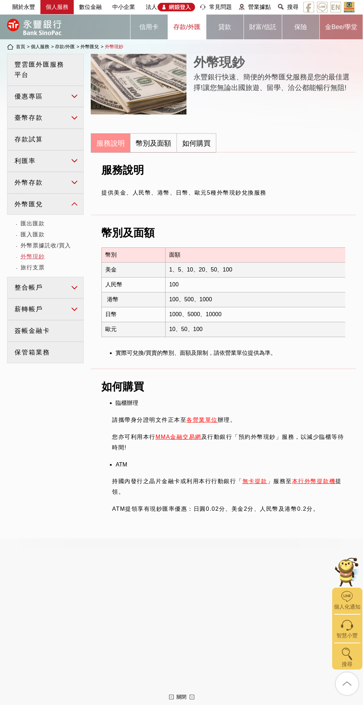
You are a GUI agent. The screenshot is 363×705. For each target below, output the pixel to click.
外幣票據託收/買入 (46, 245)
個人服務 (57, 7)
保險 (300, 26)
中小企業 (123, 7)
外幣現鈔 (114, 46)
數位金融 (90, 7)
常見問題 (220, 7)
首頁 (20, 46)
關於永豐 (23, 7)
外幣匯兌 (89, 46)
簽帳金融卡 (32, 330)
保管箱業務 (32, 352)
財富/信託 (263, 26)
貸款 (224, 26)
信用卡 (148, 26)
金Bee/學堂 (341, 26)
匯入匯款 (33, 234)
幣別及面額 (153, 143)
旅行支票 (33, 267)
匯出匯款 (33, 223)
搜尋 (292, 7)
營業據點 (259, 7)
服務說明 (110, 143)
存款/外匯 (187, 26)
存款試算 (29, 139)
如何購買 (196, 143)
